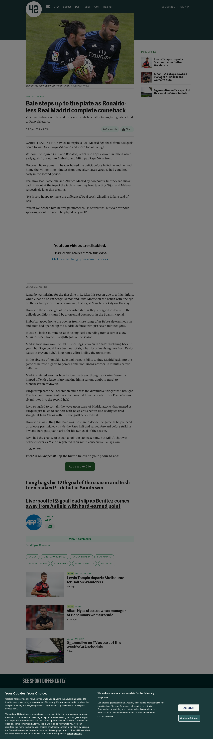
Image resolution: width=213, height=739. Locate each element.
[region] (106, 713)
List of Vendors (105, 716)
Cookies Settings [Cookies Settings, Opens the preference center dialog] (189, 718)
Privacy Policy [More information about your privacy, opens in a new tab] (74, 733)
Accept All (189, 708)
